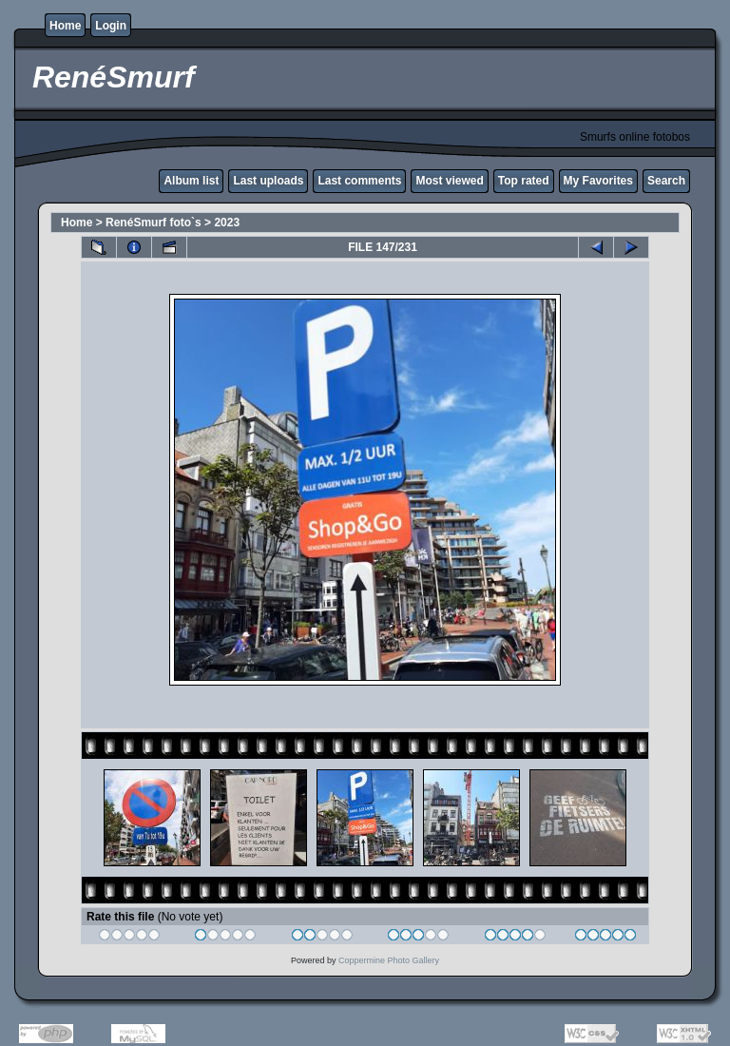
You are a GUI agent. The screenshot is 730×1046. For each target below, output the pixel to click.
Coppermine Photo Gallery (388, 960)
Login (110, 25)
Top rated (523, 180)
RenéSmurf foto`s (154, 222)
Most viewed (449, 180)
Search (666, 180)
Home (65, 25)
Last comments (359, 180)
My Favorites (598, 180)
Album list (191, 180)
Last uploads (268, 180)
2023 (227, 222)
